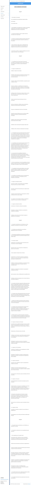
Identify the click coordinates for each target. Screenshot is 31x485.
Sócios (2, 9)
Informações (2, 11)
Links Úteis (2, 18)
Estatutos (2, 13)
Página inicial (2, 6)
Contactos (2, 16)
